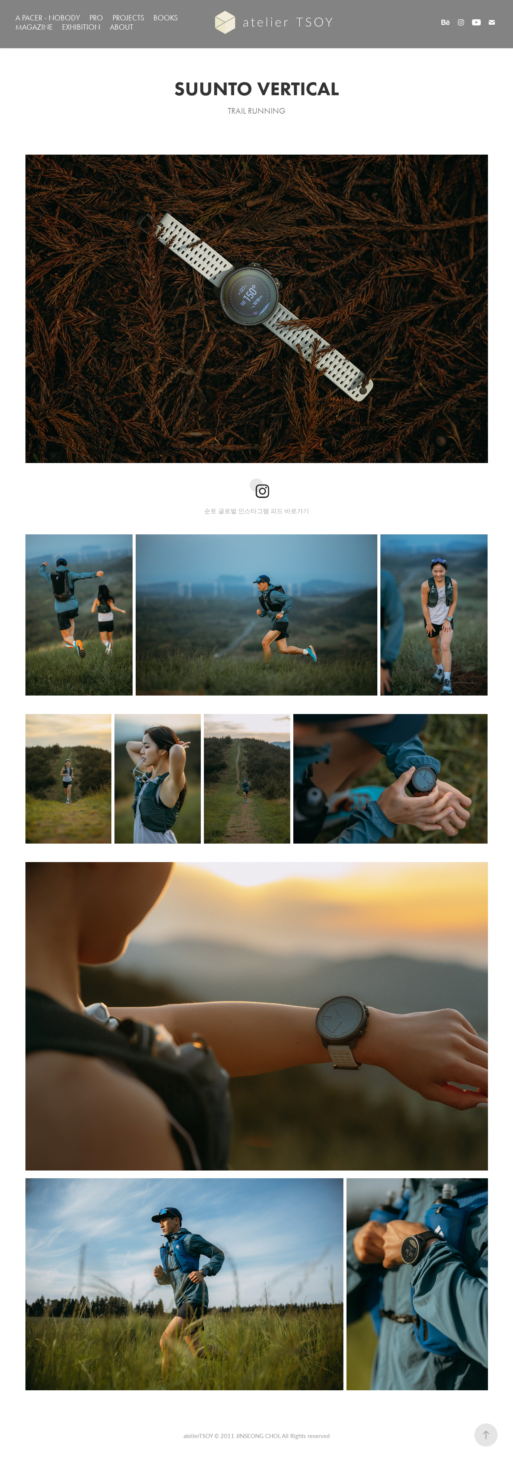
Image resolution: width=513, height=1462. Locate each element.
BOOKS (165, 17)
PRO (96, 17)
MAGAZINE (34, 27)
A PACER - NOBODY (47, 17)
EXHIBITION (81, 27)
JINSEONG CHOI (257, 1436)
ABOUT (121, 27)
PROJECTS (128, 17)
